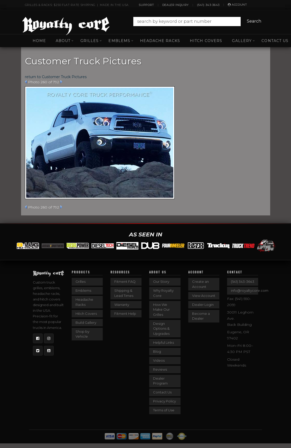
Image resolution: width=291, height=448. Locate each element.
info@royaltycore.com (244, 290)
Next (61, 81)
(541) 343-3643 (208, 5)
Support (146, 5)
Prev (26, 81)
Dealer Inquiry (175, 5)
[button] (198, 21)
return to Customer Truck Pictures (56, 77)
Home (39, 40)
